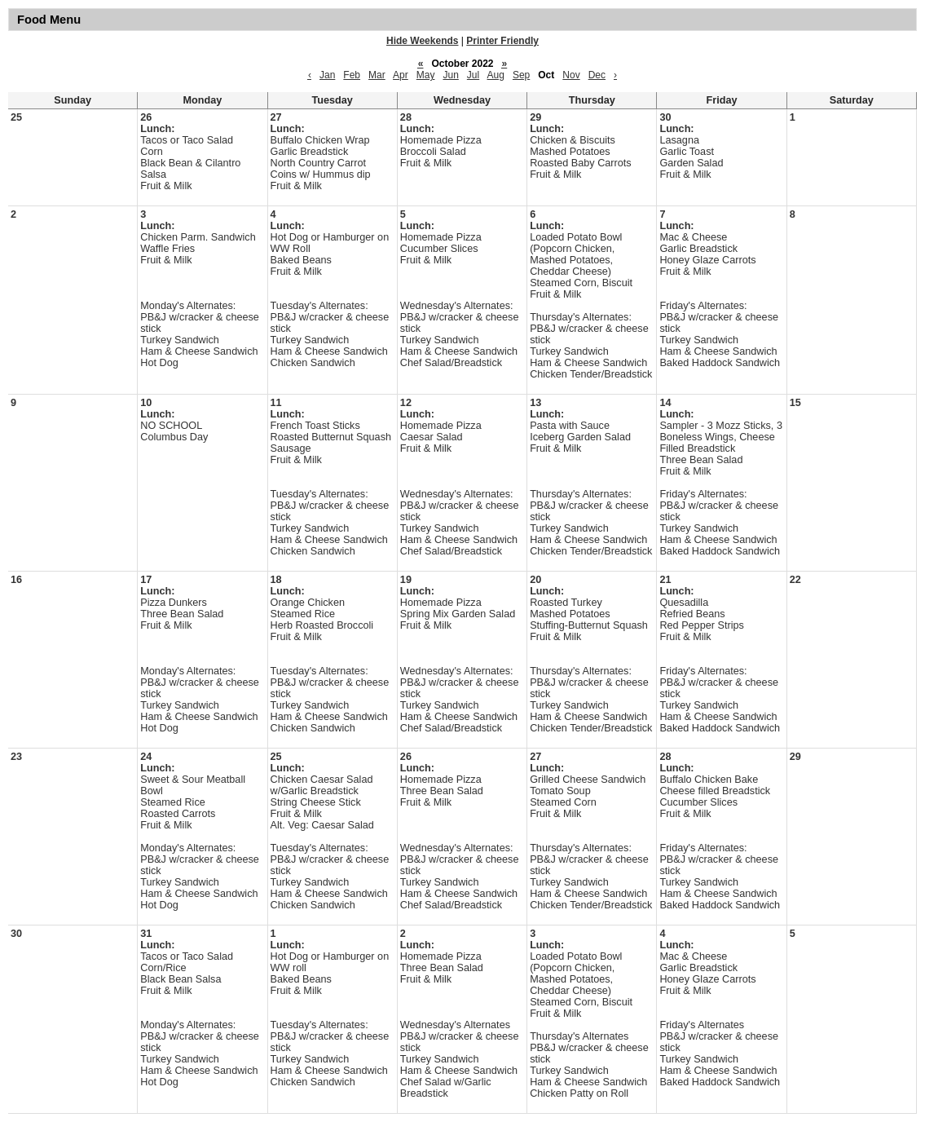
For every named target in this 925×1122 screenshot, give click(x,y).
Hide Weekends (422, 40)
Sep (521, 75)
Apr (400, 75)
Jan (327, 75)
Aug (495, 75)
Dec (597, 75)
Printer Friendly (502, 40)
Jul (473, 75)
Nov (570, 75)
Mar (376, 75)
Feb (351, 75)
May (425, 75)
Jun (450, 75)
